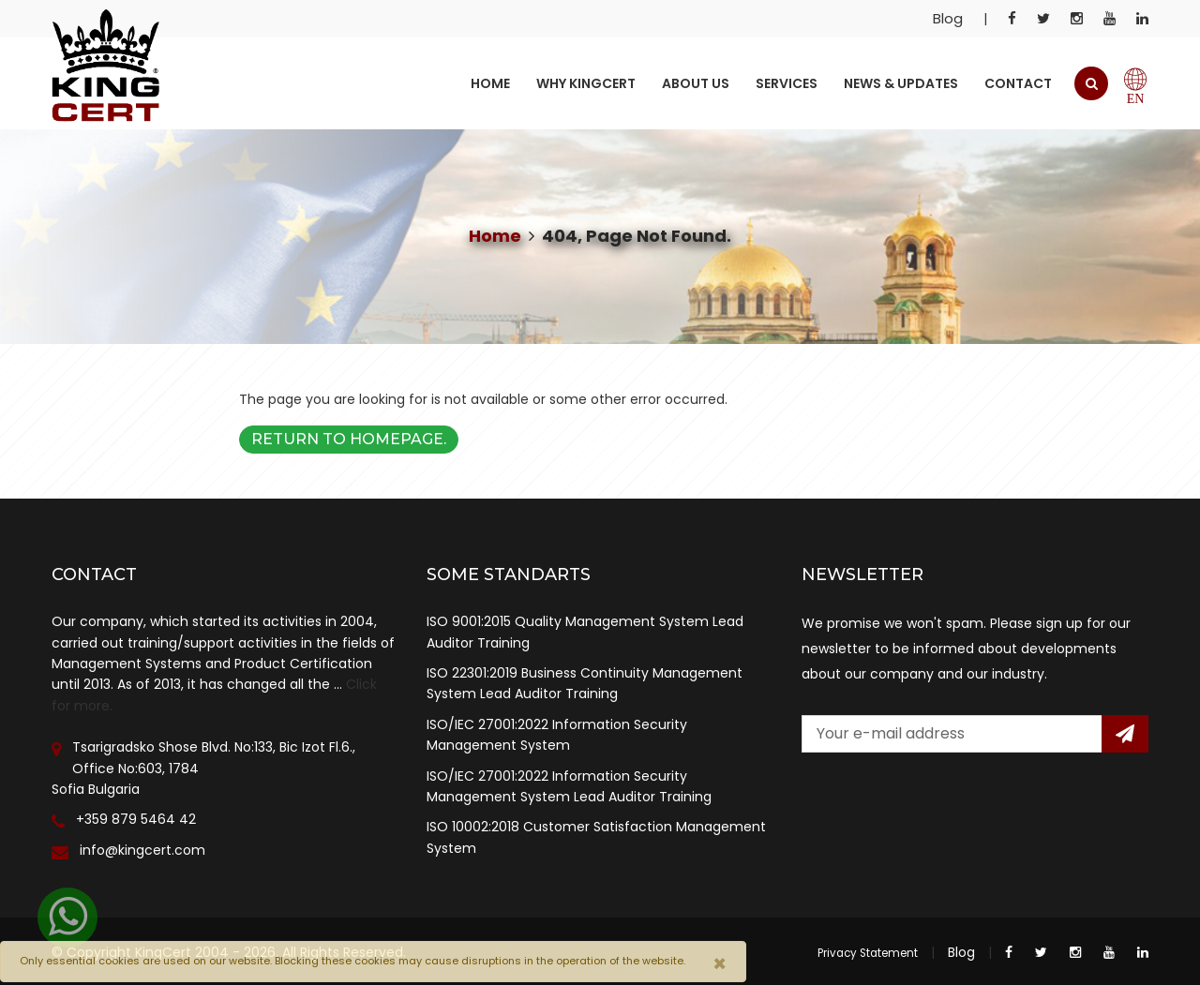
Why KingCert (586, 83)
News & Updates (901, 83)
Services (787, 83)
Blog (948, 18)
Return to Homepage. (348, 439)
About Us (695, 83)
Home (490, 83)
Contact (1018, 83)
